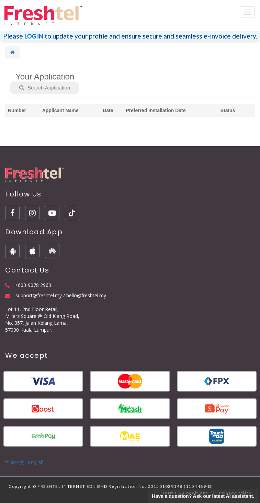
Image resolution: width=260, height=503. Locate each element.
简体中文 (14, 462)
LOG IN (33, 36)
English (36, 462)
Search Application (44, 87)
